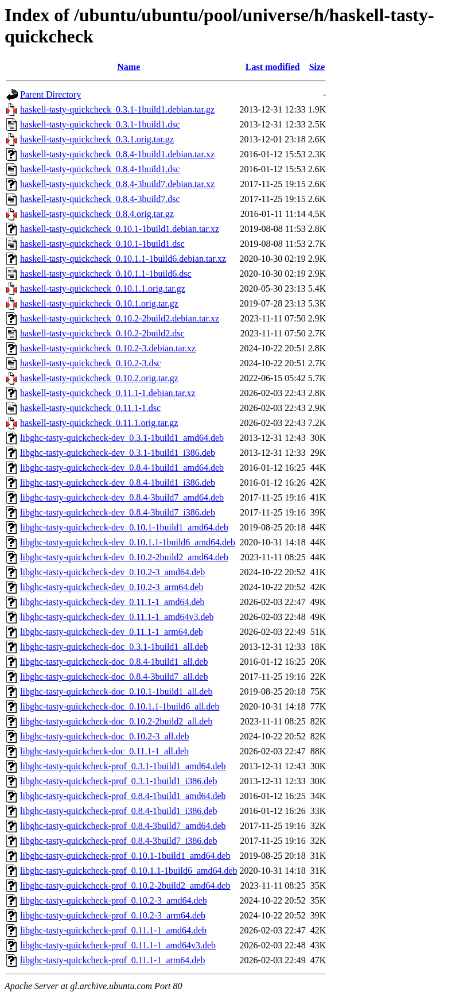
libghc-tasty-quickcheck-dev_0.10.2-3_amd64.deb (112, 572)
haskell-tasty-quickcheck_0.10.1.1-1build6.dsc (106, 273)
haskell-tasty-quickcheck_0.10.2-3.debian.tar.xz (108, 348)
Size (317, 67)
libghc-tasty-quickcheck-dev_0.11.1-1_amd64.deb (112, 602)
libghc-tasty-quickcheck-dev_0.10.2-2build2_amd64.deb (124, 557)
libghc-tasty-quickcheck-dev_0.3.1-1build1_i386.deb (117, 453)
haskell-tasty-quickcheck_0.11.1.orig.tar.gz (99, 423)
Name (128, 67)
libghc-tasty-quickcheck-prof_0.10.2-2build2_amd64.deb (125, 885)
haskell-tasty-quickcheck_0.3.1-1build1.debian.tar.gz (117, 109)
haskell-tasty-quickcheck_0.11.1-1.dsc (90, 408)
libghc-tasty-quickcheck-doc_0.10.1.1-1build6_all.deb (119, 706)
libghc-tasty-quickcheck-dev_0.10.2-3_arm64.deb (111, 587)
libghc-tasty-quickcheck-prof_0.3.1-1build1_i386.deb (118, 781)
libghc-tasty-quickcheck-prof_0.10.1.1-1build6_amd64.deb (129, 870)
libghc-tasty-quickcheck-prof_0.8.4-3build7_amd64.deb (123, 826)
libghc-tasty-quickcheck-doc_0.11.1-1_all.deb (104, 751)
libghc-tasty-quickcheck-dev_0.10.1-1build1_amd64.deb (124, 527)
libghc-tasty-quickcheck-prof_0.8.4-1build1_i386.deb (118, 811)
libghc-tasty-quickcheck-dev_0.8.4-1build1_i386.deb (117, 482)
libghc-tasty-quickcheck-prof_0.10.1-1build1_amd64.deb (125, 856)
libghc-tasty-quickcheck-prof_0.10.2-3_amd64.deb (113, 900)
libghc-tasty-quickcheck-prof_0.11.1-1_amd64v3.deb (118, 945)
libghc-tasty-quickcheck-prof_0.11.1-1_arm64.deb (112, 960)
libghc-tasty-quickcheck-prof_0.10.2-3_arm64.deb (112, 915)
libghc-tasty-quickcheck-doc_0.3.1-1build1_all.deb (114, 647)
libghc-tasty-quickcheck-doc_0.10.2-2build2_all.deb (116, 721)
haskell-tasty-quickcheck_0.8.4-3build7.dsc (100, 199)
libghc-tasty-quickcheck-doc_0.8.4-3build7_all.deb (114, 676)
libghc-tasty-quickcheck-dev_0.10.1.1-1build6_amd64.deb (127, 542)
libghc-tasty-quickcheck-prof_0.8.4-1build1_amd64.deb (123, 796)
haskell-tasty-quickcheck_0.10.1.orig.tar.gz (99, 303)
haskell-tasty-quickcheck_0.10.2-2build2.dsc (102, 333)
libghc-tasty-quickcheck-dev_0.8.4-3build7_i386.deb (117, 512)
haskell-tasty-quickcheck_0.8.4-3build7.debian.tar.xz (117, 184)
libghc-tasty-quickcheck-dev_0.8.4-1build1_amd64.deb (122, 467)
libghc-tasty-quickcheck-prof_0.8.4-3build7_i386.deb (118, 841)
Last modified (273, 67)
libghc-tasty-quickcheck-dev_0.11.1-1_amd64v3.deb (117, 617)
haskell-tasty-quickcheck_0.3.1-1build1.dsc (100, 124)
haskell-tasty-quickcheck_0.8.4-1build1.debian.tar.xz (117, 154)
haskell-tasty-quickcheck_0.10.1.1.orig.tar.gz (102, 288)
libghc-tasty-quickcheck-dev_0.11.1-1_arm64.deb (111, 632)
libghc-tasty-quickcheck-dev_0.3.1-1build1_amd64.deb (122, 438)
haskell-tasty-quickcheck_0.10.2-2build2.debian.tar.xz (119, 318)
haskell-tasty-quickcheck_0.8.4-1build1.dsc (100, 169)
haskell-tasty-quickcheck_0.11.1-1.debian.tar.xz (108, 393)
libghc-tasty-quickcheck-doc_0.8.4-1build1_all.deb (114, 661)
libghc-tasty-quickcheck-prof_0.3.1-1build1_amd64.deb (123, 766)
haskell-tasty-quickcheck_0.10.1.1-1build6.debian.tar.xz (123, 258)
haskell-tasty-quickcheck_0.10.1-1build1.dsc (102, 244)
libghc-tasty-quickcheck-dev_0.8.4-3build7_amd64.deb (122, 497)
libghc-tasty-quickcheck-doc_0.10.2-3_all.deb (104, 736)
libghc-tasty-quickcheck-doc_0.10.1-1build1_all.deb (116, 691)
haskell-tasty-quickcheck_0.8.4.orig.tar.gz (97, 214)
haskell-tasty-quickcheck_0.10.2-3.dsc (90, 363)
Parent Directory (50, 94)
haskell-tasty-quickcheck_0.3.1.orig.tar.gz (97, 139)
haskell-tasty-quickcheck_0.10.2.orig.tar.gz (99, 378)
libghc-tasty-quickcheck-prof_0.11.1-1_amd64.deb (113, 930)
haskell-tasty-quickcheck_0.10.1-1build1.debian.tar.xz (119, 229)
